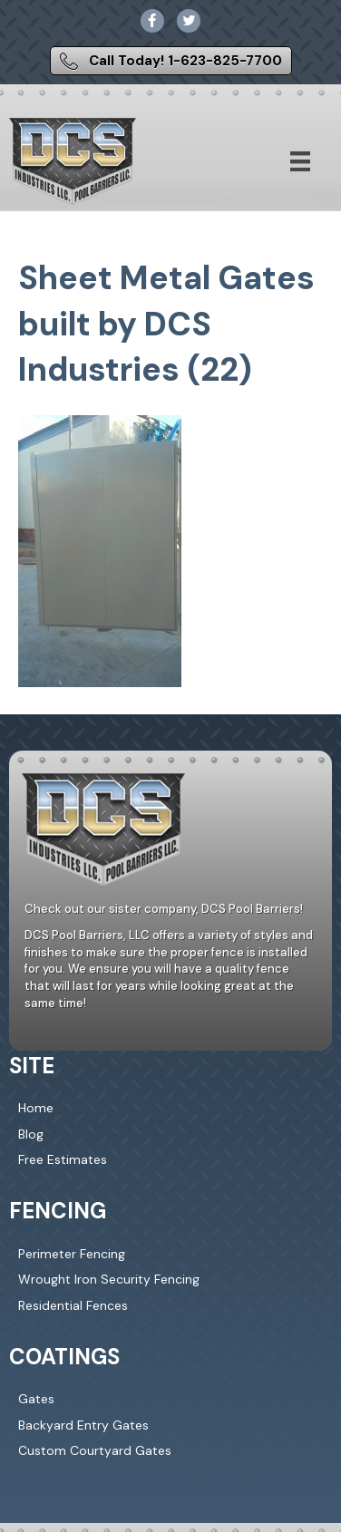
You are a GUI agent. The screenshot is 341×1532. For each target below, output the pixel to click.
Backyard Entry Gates (83, 1425)
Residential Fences (73, 1305)
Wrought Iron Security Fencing (109, 1279)
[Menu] (300, 161)
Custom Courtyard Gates (94, 1450)
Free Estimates (62, 1159)
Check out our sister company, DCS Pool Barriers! (163, 908)
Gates (36, 1399)
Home (36, 1108)
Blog (31, 1134)
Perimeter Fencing (71, 1254)
